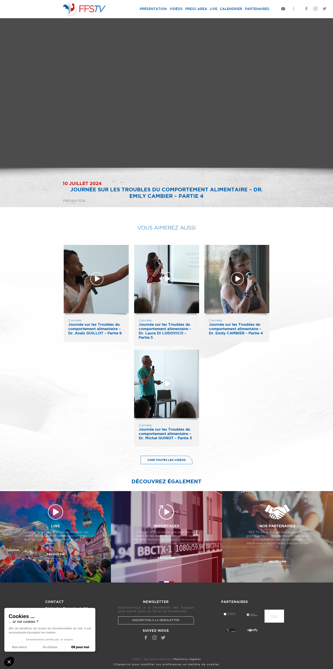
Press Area (196, 9)
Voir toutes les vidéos (163, 460)
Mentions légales (187, 659)
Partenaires (257, 9)
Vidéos (176, 9)
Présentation (153, 9)
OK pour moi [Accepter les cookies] (80, 647)
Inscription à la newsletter (155, 620)
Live (213, 9)
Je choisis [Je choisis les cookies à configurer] (49, 647)
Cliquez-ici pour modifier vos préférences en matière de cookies (166, 664)
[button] (9, 661)
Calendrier (231, 9)
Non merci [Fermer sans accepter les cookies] (19, 647)
